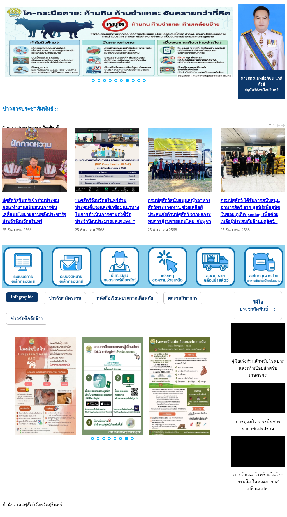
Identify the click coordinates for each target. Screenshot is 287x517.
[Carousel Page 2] (273, 124)
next (284, 125)
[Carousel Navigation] (280, 125)
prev (279, 125)
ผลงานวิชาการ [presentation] (182, 298)
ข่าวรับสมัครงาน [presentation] (64, 298)
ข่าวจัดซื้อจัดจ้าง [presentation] (27, 318)
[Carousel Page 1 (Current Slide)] (270, 124)
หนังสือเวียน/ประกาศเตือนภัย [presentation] (124, 298)
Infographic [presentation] (22, 297)
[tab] (22, 297)
